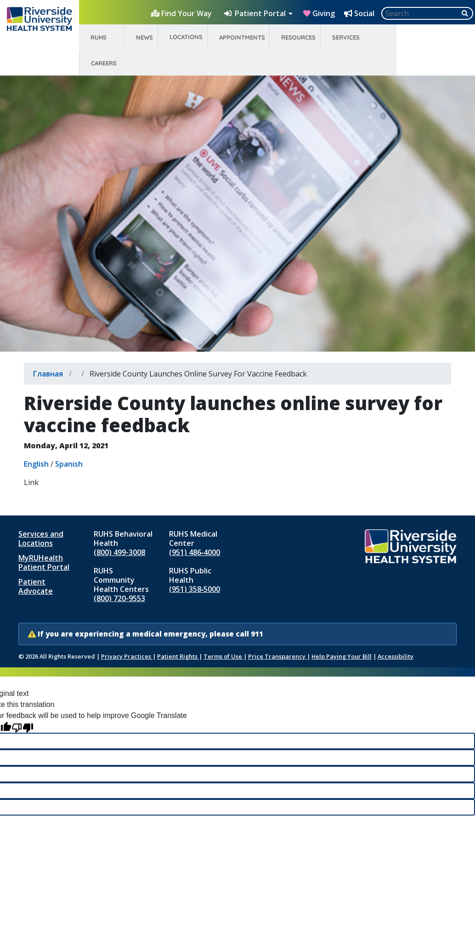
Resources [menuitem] (298, 37)
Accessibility (395, 656)
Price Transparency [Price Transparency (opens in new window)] (277, 656)
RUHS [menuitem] (98, 37)
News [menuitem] (144, 37)
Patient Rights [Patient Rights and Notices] (178, 656)
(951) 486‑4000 (194, 552)
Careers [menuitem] (104, 63)
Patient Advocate (35, 586)
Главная (48, 374)
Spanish (69, 464)
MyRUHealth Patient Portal (43, 562)
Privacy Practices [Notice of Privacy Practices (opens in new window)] (127, 656)
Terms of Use (223, 656)
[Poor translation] (22, 727)
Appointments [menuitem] (242, 37)
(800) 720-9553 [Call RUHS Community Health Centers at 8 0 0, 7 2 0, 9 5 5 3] (119, 598)
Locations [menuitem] (186, 37)
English (36, 464)
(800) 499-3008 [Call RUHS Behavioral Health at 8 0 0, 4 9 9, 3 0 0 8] (119, 552)
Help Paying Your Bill (341, 656)
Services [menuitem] (346, 37)
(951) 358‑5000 (194, 589)
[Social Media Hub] (360, 13)
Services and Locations (40, 538)
